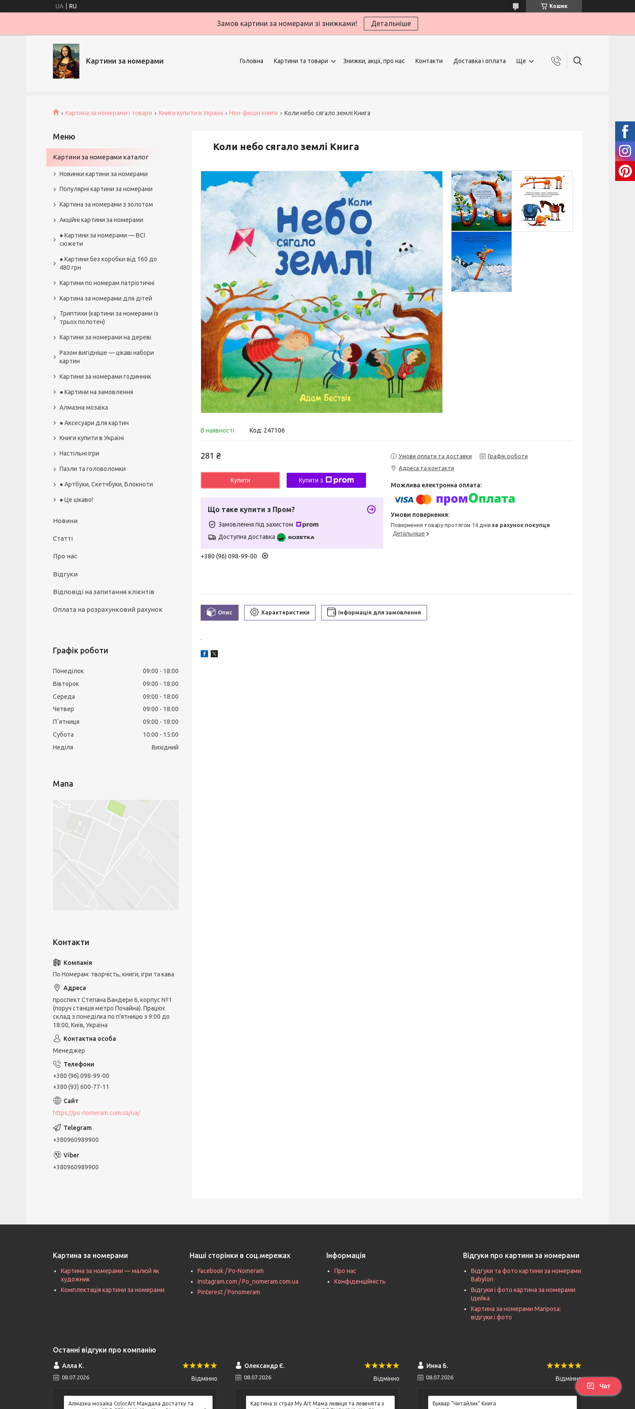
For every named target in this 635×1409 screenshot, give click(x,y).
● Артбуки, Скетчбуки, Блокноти (106, 484)
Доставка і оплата (479, 60)
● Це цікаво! (76, 499)
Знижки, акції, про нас (374, 60)
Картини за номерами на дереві (105, 337)
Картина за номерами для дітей (106, 298)
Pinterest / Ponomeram (229, 1292)
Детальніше (391, 23)
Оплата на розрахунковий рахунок (108, 609)
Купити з (326, 480)
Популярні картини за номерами (106, 188)
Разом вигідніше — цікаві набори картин (107, 357)
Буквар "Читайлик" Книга (464, 1403)
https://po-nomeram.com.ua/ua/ (96, 1112)
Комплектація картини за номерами (112, 1289)
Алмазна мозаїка (84, 407)
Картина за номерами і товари (108, 113)
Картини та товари (301, 60)
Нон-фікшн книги (253, 113)
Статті (63, 538)
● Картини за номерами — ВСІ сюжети (102, 239)
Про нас (65, 556)
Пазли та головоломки (93, 468)
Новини (65, 520)
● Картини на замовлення (96, 392)
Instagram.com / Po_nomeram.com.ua (248, 1281)
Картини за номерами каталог (101, 157)
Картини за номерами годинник (105, 376)
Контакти (429, 60)
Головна (251, 60)
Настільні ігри (79, 453)
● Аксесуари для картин (94, 422)
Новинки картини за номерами (104, 173)
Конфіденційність (360, 1281)
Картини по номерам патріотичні (107, 282)
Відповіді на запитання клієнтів (103, 591)
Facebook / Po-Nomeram (231, 1270)
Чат (598, 1386)
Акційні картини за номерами (101, 219)
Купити (240, 480)
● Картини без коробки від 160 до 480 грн (108, 263)
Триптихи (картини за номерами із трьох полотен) (109, 317)
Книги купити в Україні (191, 113)
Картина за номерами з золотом (106, 204)
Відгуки (65, 574)
